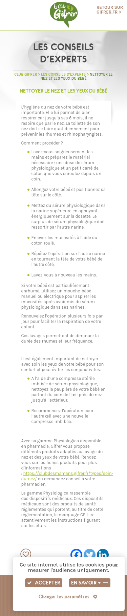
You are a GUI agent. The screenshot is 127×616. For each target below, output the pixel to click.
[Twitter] (90, 555)
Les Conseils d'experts (63, 74)
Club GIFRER (25, 74)
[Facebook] (76, 555)
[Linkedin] (103, 555)
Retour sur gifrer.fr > (110, 10)
